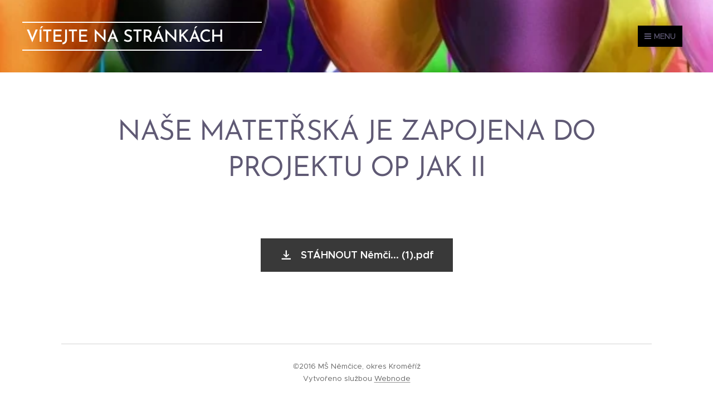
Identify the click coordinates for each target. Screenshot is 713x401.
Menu (660, 36)
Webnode (392, 378)
